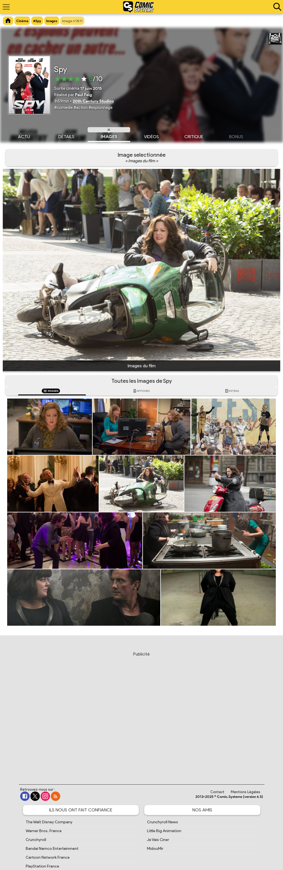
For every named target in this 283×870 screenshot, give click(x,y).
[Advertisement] (143, 712)
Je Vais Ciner (158, 839)
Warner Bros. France (44, 831)
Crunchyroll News (162, 822)
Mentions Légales (245, 792)
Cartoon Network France (48, 857)
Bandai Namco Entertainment (52, 848)
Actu (24, 136)
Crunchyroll (36, 839)
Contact (217, 792)
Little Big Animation (164, 831)
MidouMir (155, 848)
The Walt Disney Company (49, 822)
